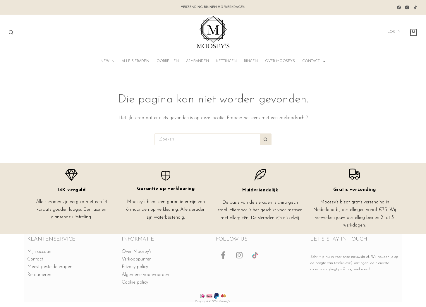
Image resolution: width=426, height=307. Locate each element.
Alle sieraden (135, 61)
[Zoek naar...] (207, 139)
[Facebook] (399, 7)
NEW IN (107, 61)
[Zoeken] (11, 32)
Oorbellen (168, 61)
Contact (314, 61)
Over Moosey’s (280, 61)
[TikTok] (415, 7)
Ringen (251, 61)
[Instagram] (407, 7)
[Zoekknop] (266, 139)
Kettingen (226, 61)
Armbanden (197, 61)
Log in (394, 32)
